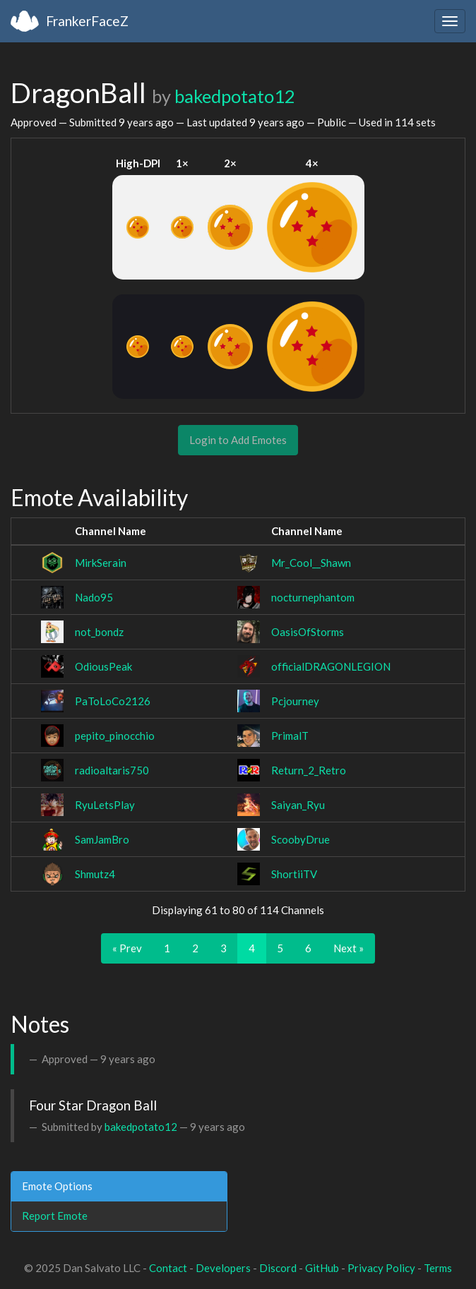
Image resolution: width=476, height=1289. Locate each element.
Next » (348, 948)
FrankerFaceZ (87, 21)
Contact (168, 1267)
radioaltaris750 (112, 770)
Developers (223, 1267)
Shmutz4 (95, 874)
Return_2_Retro (308, 770)
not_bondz (99, 631)
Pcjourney (295, 701)
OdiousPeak (103, 666)
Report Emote (55, 1215)
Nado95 (94, 597)
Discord (278, 1267)
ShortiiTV (294, 874)
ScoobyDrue (300, 839)
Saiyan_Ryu (298, 804)
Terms (438, 1267)
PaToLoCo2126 (112, 701)
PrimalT (290, 735)
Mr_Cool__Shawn (311, 562)
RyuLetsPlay (105, 804)
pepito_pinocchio (115, 735)
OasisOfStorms (307, 631)
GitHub (322, 1267)
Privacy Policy (381, 1267)
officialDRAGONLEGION (331, 666)
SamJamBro (102, 839)
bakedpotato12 (234, 96)
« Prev (127, 948)
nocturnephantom (313, 597)
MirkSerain (100, 562)
